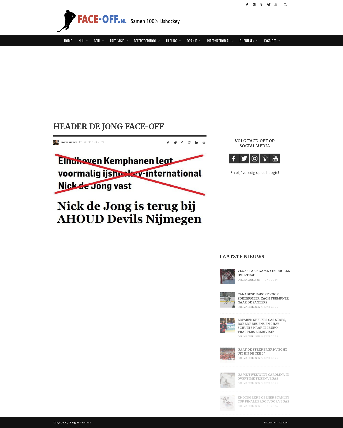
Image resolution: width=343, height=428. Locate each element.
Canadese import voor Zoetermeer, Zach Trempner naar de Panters (263, 305)
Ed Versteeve (69, 142)
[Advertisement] (116, 66)
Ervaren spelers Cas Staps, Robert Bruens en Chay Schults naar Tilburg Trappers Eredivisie (262, 333)
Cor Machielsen (249, 285)
